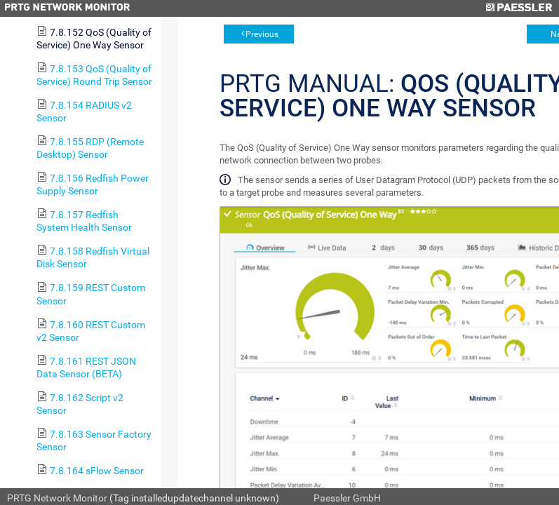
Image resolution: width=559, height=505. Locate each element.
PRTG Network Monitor (57, 498)
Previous (261, 34)
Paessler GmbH (347, 498)
